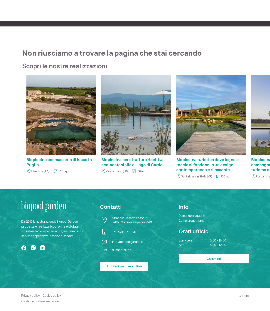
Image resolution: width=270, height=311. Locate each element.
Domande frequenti (192, 216)
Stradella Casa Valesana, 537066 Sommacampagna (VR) (132, 220)
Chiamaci (214, 259)
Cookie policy (52, 296)
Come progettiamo (147, 10)
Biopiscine (177, 10)
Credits (244, 296)
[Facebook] (23, 247)
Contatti (242, 10)
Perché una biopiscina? (210, 10)
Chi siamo (118, 10)
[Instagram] (33, 247)
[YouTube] (42, 247)
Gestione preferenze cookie (40, 301)
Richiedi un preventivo (124, 266)
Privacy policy (30, 296)
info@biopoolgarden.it (127, 242)
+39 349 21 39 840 (124, 232)
